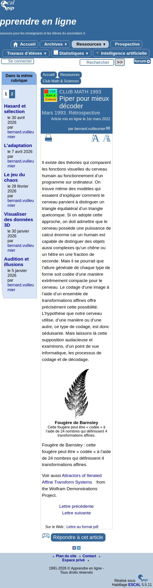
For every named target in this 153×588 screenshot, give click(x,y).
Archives (55, 44)
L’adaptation (18, 145)
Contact (88, 556)
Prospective (126, 44)
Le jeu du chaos (14, 177)
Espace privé (81, 559)
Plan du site (65, 556)
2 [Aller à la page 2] (12, 93)
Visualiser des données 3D (18, 219)
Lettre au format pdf (82, 527)
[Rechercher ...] (97, 62)
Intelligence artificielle (121, 53)
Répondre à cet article (78, 537)
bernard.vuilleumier (90, 129)
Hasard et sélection (15, 108)
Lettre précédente (76, 506)
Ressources (90, 44)
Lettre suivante (76, 512)
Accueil (24, 44)
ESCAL (134, 585)
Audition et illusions (16, 261)
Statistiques (71, 53)
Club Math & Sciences (61, 81)
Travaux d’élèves (26, 53)
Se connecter (20, 61)
